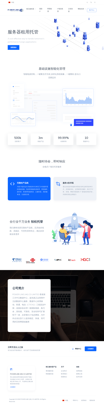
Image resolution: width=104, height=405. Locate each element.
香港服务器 (49, 371)
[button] (11, 2)
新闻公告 (79, 374)
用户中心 (91, 10)
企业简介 (64, 371)
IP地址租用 (60, 10)
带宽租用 (49, 10)
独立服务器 (30, 9)
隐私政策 (92, 400)
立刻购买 (91, 349)
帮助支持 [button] (81, 9)
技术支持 (79, 377)
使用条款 (79, 371)
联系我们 (64, 374)
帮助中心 (75, 400)
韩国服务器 (49, 374)
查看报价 (13, 47)
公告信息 (70, 10)
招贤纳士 (64, 377)
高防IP (40, 10)
